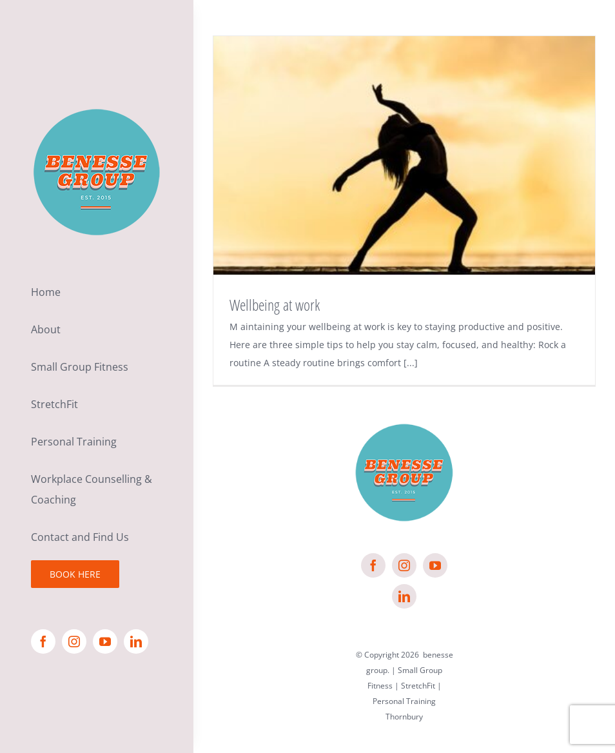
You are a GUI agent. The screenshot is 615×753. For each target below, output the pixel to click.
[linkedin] (136, 641)
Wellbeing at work (274, 304)
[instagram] (74, 641)
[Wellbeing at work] (404, 155)
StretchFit (418, 685)
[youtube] (105, 641)
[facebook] (43, 641)
